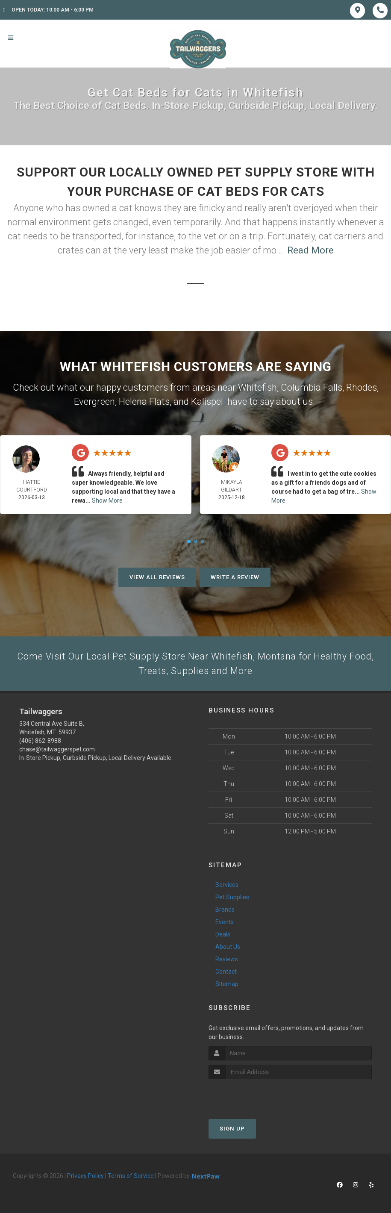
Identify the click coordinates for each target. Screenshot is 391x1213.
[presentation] (254, 1096)
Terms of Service (131, 1176)
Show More (107, 500)
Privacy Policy (85, 1176)
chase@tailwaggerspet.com (57, 750)
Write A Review (235, 577)
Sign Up (232, 1129)
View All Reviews (157, 577)
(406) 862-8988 (40, 742)
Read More (310, 250)
